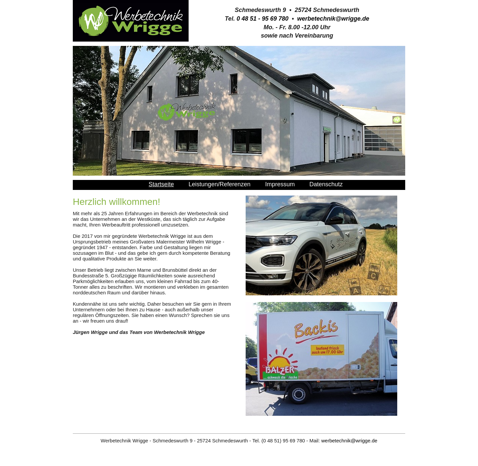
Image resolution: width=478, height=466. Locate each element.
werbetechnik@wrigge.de (333, 18)
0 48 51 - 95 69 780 (263, 18)
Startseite (161, 184)
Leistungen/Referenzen (219, 184)
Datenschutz (326, 184)
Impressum (280, 184)
